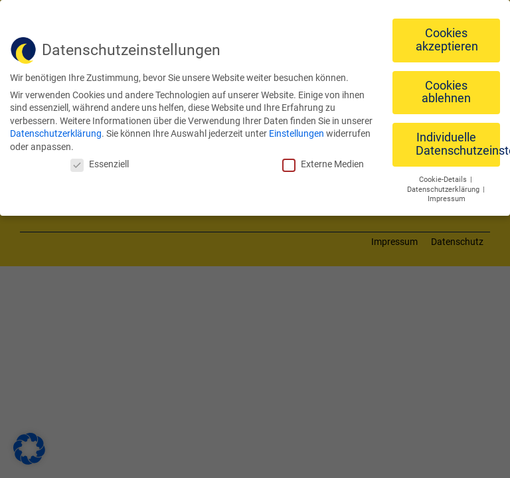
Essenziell (99, 160)
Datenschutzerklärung (56, 130)
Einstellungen (296, 130)
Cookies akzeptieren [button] (447, 36)
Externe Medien (323, 160)
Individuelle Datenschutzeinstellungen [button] (458, 140)
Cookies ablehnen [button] (446, 88)
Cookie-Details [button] (444, 175)
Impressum (447, 195)
